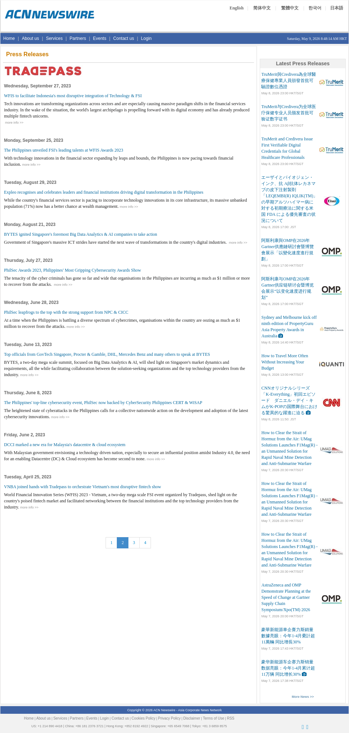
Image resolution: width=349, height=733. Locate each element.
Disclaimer (191, 718)
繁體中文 (290, 8)
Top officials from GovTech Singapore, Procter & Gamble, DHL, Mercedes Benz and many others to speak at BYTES (107, 354)
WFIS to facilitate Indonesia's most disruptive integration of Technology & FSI (73, 95)
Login (146, 38)
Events (99, 38)
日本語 (336, 8)
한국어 (314, 8)
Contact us (123, 38)
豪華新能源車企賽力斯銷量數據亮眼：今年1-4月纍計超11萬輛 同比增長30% (288, 636)
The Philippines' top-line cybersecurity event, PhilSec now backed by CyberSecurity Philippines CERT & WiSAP (103, 402)
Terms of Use (213, 718)
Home (9, 38)
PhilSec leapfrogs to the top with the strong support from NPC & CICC (66, 312)
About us (30, 38)
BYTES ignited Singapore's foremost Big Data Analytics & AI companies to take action (80, 234)
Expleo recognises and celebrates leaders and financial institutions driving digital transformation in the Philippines (104, 192)
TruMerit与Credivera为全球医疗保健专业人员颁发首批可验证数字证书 (288, 113)
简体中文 (262, 8)
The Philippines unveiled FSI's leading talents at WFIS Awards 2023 (63, 150)
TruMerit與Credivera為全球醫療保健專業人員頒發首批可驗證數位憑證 (288, 80)
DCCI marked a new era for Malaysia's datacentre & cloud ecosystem (65, 444)
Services (54, 38)
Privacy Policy (169, 718)
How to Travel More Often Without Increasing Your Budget (284, 362)
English (237, 8)
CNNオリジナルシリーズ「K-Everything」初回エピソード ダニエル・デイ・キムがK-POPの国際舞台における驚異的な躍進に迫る (289, 400)
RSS (230, 718)
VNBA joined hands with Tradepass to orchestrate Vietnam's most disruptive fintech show (82, 486)
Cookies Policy (144, 718)
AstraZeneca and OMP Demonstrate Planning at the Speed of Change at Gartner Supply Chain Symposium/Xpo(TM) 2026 (286, 597)
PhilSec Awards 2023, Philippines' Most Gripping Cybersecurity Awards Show (72, 270)
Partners (78, 38)
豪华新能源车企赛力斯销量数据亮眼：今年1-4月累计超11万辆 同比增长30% (288, 668)
